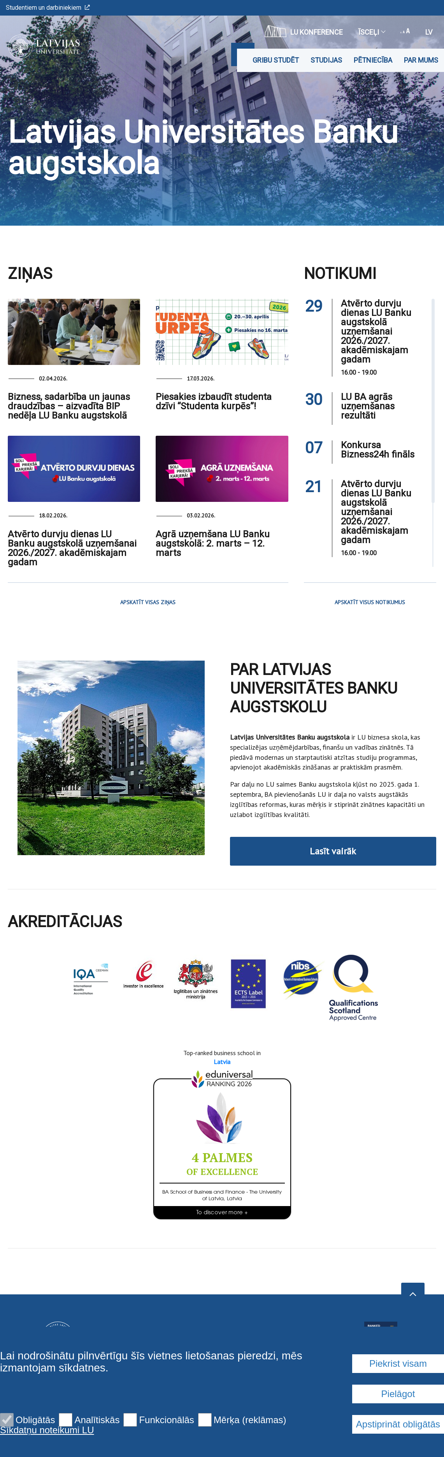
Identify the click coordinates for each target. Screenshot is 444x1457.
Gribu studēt (276, 60)
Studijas (326, 60)
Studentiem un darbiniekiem (48, 7)
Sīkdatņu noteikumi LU (47, 1430)
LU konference (304, 31)
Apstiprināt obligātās (398, 1424)
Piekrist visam (398, 1363)
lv (428, 32)
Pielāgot (398, 1394)
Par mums (421, 60)
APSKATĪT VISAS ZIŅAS (147, 602)
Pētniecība (373, 60)
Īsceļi (371, 32)
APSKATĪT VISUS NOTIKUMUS (370, 602)
